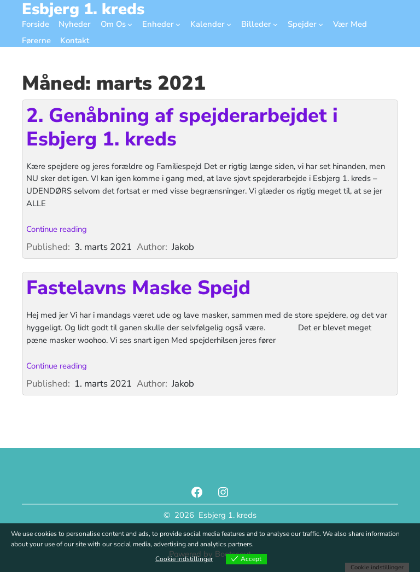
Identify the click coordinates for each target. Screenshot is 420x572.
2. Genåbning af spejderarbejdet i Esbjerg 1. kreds (182, 127)
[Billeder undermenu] (275, 24)
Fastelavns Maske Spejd (138, 288)
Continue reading (56, 229)
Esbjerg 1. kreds (227, 515)
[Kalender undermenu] (228, 24)
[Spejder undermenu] (320, 24)
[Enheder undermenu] (178, 24)
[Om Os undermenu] (129, 24)
